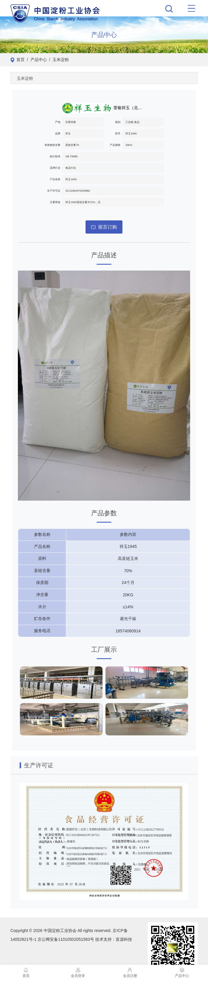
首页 (20, 59)
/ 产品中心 (36, 59)
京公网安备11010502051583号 (65, 939)
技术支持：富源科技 (113, 939)
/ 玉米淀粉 (58, 59)
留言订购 (104, 226)
